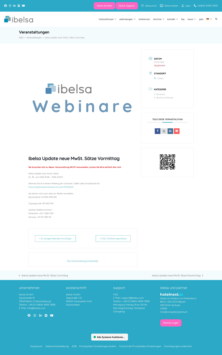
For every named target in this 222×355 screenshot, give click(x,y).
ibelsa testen (171, 5)
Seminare (159, 94)
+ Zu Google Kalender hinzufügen (55, 238)
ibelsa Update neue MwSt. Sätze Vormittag (43, 275)
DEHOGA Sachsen (170, 305)
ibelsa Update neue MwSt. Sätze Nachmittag (177, 275)
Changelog (119, 311)
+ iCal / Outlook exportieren (113, 238)
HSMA (163, 308)
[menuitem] (209, 19)
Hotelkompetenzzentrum (174, 311)
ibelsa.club (151, 5)
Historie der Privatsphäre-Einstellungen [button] (140, 346)
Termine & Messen (163, 97)
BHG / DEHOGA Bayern (173, 301)
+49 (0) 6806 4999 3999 (42, 304)
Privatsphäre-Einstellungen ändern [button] (97, 346)
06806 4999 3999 (208, 5)
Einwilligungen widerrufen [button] (178, 346)
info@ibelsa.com (36, 308)
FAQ (115, 294)
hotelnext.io (190, 298)
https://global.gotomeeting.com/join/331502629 (50, 187)
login (187, 5)
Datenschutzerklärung (57, 346)
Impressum (36, 346)
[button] (216, 19)
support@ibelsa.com (132, 297)
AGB (74, 346)
